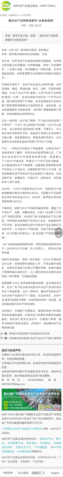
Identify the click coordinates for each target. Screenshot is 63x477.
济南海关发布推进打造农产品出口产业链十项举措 (35, 338)
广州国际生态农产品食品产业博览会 (22, 428)
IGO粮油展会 (24, 451)
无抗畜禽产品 (15, 442)
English (55, 472)
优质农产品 (46, 438)
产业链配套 (40, 447)
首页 (4, 15)
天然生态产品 (23, 447)
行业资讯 (26, 15)
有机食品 (31, 442)
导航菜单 (8, 472)
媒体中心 (14, 15)
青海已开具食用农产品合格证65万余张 (29, 333)
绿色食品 (45, 442)
